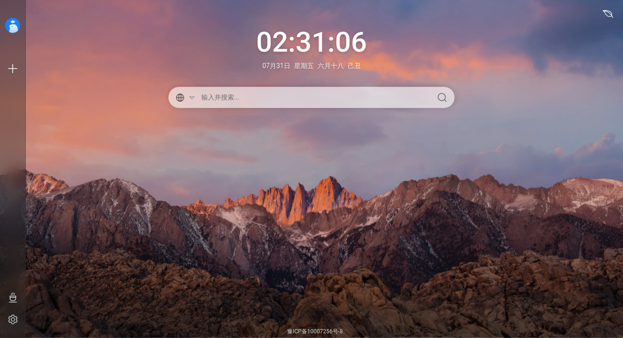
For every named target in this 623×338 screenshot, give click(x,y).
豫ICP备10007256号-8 (315, 331)
